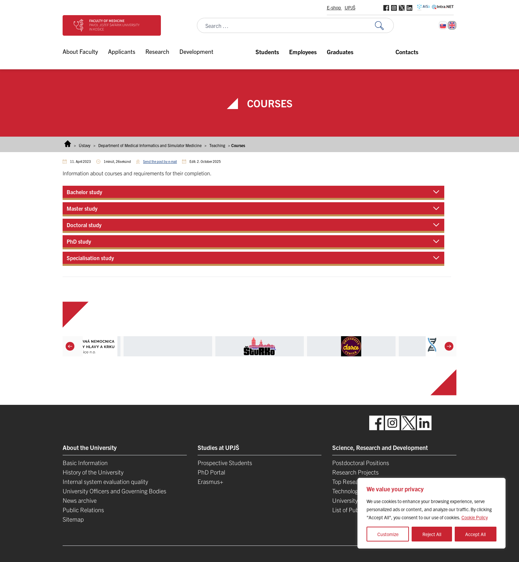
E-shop (334, 7)
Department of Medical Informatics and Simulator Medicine (150, 145)
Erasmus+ (210, 481)
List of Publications (356, 510)
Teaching (217, 145)
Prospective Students (225, 462)
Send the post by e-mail (160, 161)
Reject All (431, 534)
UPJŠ (350, 7)
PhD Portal (211, 472)
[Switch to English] (452, 25)
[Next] (449, 346)
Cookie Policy (474, 517)
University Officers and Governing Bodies (114, 491)
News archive (80, 500)
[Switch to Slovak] (443, 25)
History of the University (93, 472)
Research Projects (355, 472)
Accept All (475, 534)
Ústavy (85, 145)
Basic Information (85, 462)
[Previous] (70, 346)
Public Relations (83, 510)
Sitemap (73, 519)
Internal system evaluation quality (105, 481)
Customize (388, 534)
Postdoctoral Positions (360, 462)
